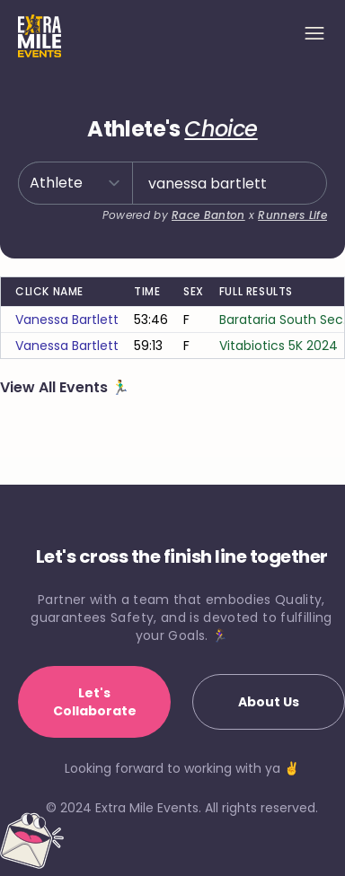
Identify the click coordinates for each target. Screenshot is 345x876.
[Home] (39, 35)
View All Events (55, 387)
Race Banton (208, 215)
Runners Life (292, 215)
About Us (268, 702)
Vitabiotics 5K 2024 (278, 346)
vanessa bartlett (67, 319)
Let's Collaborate (95, 702)
